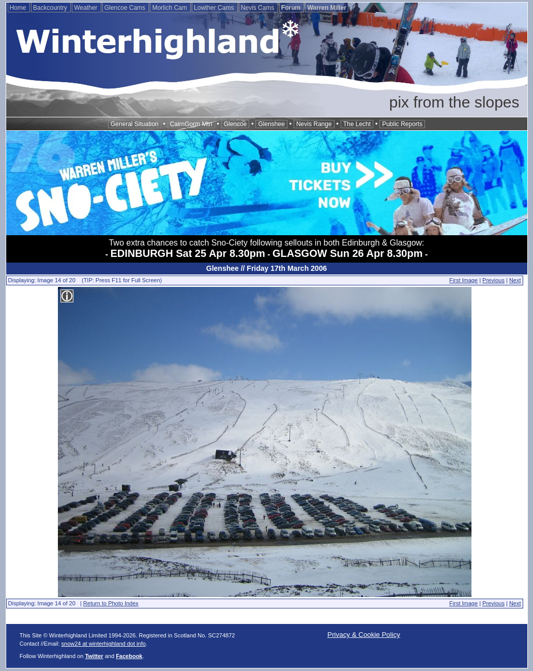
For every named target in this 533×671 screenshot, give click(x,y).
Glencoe (235, 124)
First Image (463, 280)
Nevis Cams (258, 7)
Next (515, 280)
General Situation (135, 124)
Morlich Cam (170, 7)
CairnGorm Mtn (191, 124)
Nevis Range (314, 124)
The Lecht (357, 124)
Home (19, 7)
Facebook (129, 656)
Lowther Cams (215, 7)
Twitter (94, 656)
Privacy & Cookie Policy (363, 634)
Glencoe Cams (125, 7)
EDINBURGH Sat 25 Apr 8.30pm (188, 253)
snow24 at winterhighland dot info (104, 643)
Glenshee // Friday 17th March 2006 (266, 268)
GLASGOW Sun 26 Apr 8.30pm (347, 253)
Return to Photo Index (111, 603)
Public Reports (402, 124)
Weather (86, 7)
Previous (493, 280)
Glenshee (271, 124)
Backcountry (51, 7)
